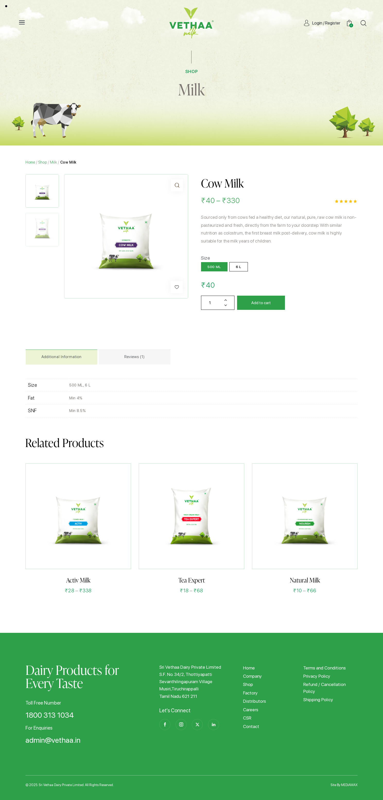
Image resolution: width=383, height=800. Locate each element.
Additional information (61, 356)
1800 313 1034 (49, 715)
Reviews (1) (134, 356)
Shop (42, 162)
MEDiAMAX (349, 785)
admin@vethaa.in (53, 740)
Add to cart (261, 302)
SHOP (191, 71)
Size (205, 258)
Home (30, 162)
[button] (177, 287)
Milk (191, 89)
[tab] (61, 357)
